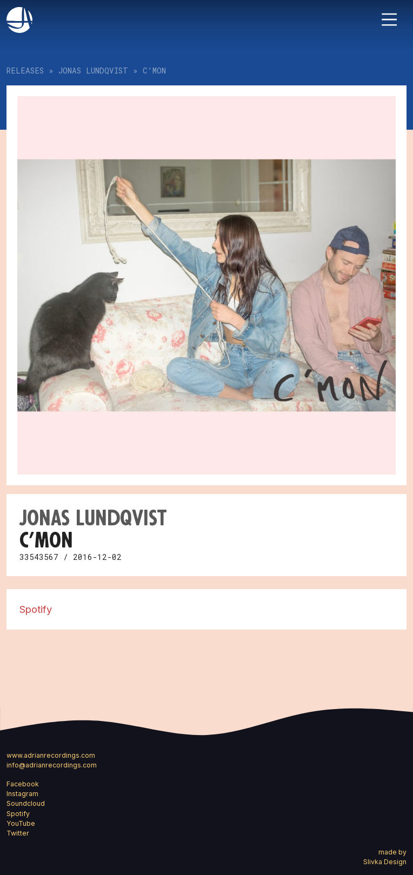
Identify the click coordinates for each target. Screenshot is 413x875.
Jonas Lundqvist (93, 70)
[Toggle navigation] (389, 19)
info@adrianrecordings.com (51, 765)
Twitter (17, 833)
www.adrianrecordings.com (50, 755)
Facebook (22, 784)
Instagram (22, 794)
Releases (25, 70)
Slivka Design (385, 862)
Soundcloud (25, 803)
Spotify (35, 609)
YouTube (20, 823)
